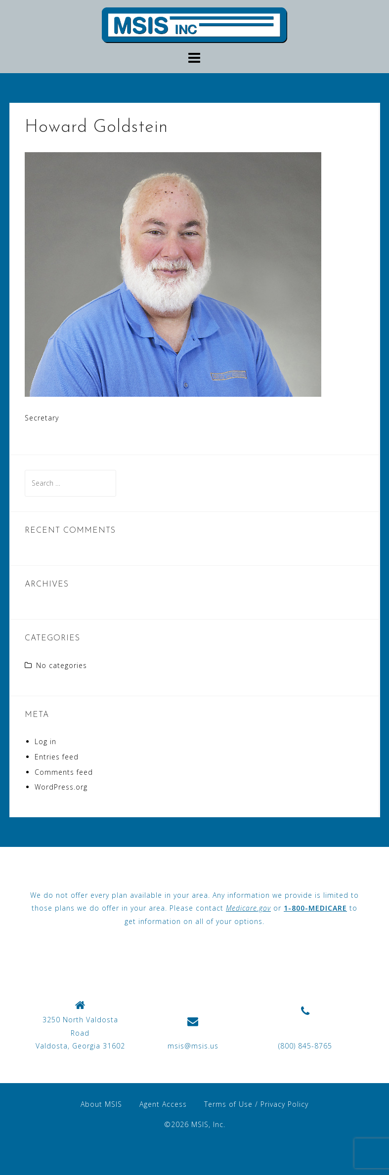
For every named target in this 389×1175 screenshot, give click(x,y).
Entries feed (57, 756)
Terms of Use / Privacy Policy (256, 1104)
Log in (45, 741)
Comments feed (64, 772)
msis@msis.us (193, 1045)
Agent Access (163, 1104)
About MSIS (101, 1104)
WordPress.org (61, 787)
